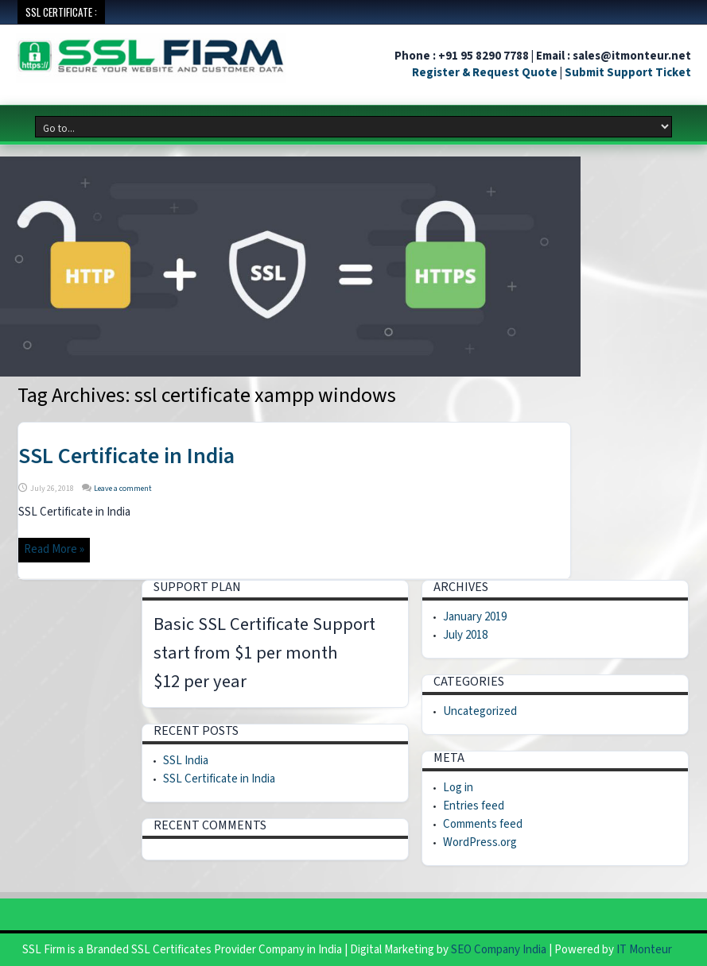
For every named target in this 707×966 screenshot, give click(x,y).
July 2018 (465, 635)
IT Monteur (644, 949)
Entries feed (473, 806)
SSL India (185, 760)
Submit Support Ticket (628, 72)
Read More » (54, 549)
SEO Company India (498, 949)
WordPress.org (480, 842)
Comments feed (482, 824)
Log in (458, 787)
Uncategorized (480, 711)
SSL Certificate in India (126, 456)
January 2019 (475, 617)
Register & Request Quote (484, 72)
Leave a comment (123, 488)
